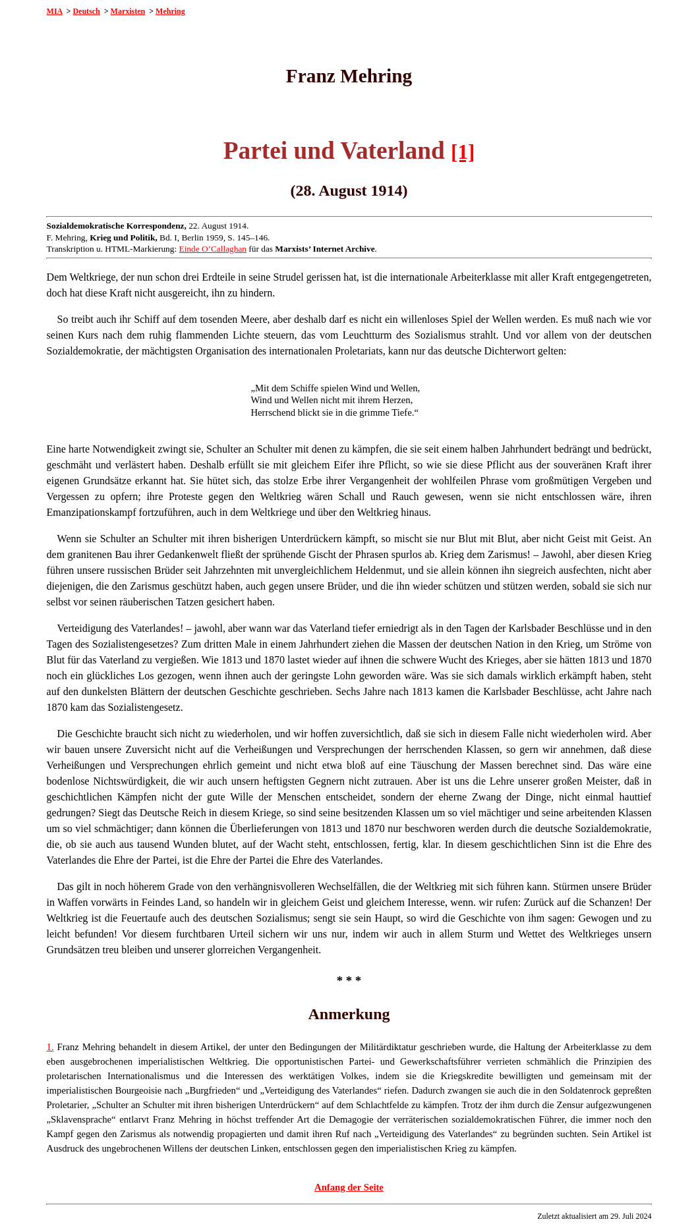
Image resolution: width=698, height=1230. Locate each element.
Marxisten (128, 11)
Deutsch (86, 11)
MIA (55, 11)
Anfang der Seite (349, 1187)
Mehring (170, 11)
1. (50, 1047)
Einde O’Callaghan (213, 249)
